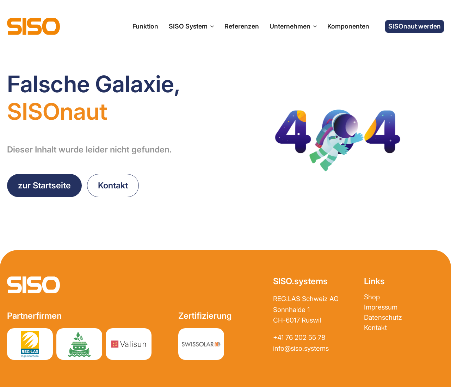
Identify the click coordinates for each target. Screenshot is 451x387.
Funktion (145, 26)
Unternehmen (290, 26)
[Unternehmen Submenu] (313, 26)
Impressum (380, 307)
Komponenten (348, 26)
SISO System (188, 26)
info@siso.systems (301, 348)
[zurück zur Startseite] (44, 185)
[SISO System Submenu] (211, 26)
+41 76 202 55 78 (299, 337)
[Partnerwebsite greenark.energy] (79, 344)
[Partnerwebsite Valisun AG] (129, 344)
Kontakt (375, 327)
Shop (372, 297)
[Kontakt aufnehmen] (113, 185)
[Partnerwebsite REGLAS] (30, 344)
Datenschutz (383, 317)
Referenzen (241, 26)
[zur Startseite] (33, 26)
